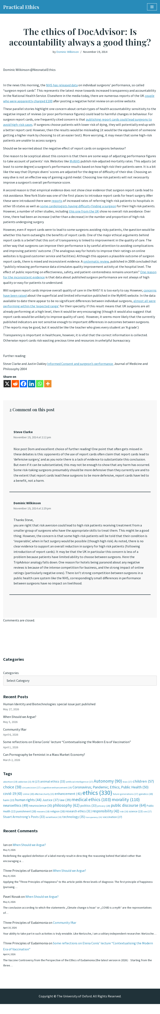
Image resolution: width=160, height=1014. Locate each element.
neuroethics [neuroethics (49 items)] (15, 809)
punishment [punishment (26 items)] (26, 815)
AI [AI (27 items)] (36, 785)
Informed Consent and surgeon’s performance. (80, 365)
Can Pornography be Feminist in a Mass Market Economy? (44, 758)
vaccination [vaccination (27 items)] (112, 821)
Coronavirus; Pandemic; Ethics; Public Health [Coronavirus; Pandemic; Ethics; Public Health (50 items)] (110, 790)
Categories (11, 676)
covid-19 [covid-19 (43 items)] (12, 797)
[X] (7, 385)
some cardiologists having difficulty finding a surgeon (78, 207)
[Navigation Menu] (152, 6)
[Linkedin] (31, 385)
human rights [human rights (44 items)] (28, 803)
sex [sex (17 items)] (147, 815)
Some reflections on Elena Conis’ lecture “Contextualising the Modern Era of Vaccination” (67, 745)
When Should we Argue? (20, 720)
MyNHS (75, 162)
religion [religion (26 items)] (57, 815)
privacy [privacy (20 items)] (103, 809)
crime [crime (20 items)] (28, 797)
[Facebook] (23, 385)
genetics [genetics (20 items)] (146, 797)
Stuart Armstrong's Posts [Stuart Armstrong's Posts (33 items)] (24, 821)
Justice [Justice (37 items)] (50, 804)
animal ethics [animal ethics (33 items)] (52, 785)
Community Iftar (15, 733)
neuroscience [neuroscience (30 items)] (40, 809)
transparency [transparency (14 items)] (94, 821)
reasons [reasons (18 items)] (43, 815)
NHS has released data (62, 85)
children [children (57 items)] (143, 784)
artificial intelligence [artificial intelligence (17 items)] (79, 785)
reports (56, 202)
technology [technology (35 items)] (73, 821)
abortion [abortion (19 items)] (10, 785)
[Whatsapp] (39, 385)
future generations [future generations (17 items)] (125, 797)
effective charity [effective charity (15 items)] (44, 797)
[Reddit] (15, 385)
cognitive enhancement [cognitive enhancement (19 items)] (56, 791)
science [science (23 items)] (136, 815)
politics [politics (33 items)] (88, 809)
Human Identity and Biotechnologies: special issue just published (49, 707)
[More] (47, 385)
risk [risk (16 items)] (124, 815)
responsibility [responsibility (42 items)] (105, 815)
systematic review (96, 263)
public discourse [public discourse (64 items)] (128, 809)
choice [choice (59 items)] (12, 790)
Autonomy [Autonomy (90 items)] (108, 784)
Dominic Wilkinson (67, 52)
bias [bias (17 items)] (127, 785)
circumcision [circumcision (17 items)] (31, 791)
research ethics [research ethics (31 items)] (78, 815)
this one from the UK (84, 212)
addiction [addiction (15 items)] (24, 785)
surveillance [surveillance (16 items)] (53, 821)
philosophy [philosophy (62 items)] (66, 809)
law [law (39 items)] (65, 804)
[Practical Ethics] (21, 7)
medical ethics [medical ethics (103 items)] (91, 803)
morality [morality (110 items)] (126, 803)
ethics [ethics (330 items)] (97, 796)
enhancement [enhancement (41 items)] (68, 797)
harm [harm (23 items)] (8, 804)
